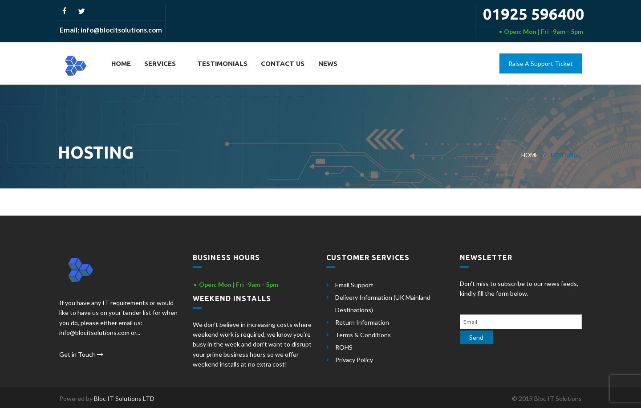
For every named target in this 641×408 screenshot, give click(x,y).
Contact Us (281, 63)
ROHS (344, 347)
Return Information (362, 322)
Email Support (354, 285)
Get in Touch (81, 354)
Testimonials (221, 63)
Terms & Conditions (363, 335)
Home (120, 63)
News (326, 63)
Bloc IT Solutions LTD (124, 398)
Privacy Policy (354, 359)
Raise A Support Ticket (540, 63)
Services (159, 63)
